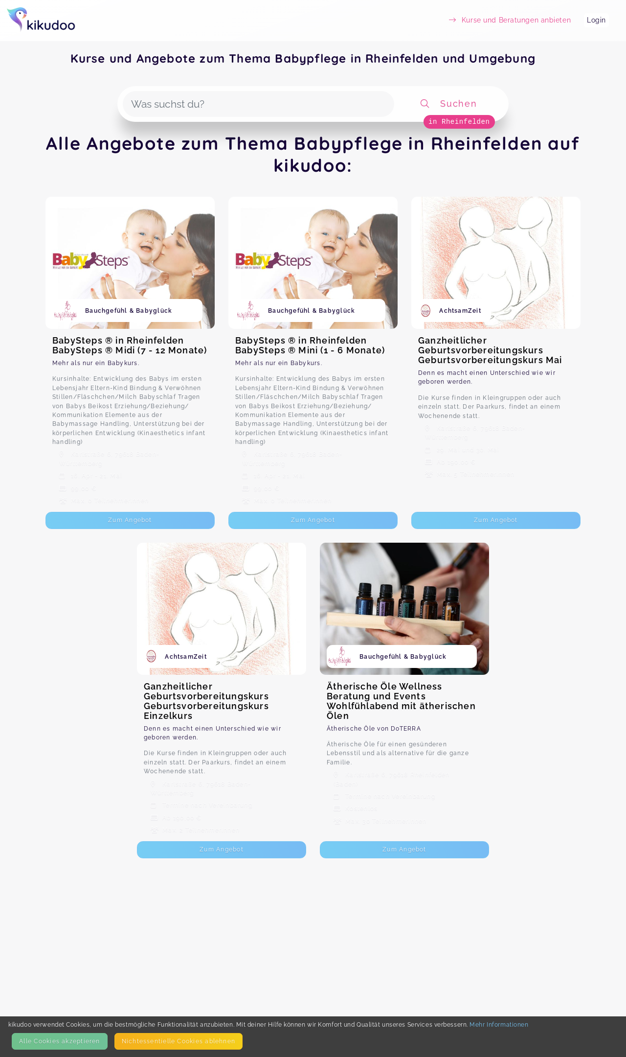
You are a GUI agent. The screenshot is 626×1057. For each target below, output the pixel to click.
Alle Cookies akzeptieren (59, 1041)
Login (596, 20)
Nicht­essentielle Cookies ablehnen (178, 1041)
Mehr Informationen (499, 1024)
